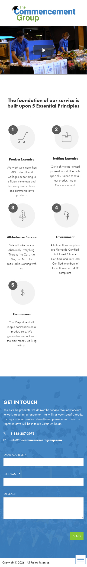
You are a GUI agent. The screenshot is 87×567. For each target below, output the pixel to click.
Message (9, 494)
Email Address (14, 455)
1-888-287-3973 (18, 433)
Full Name (11, 474)
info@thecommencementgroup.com (32, 440)
